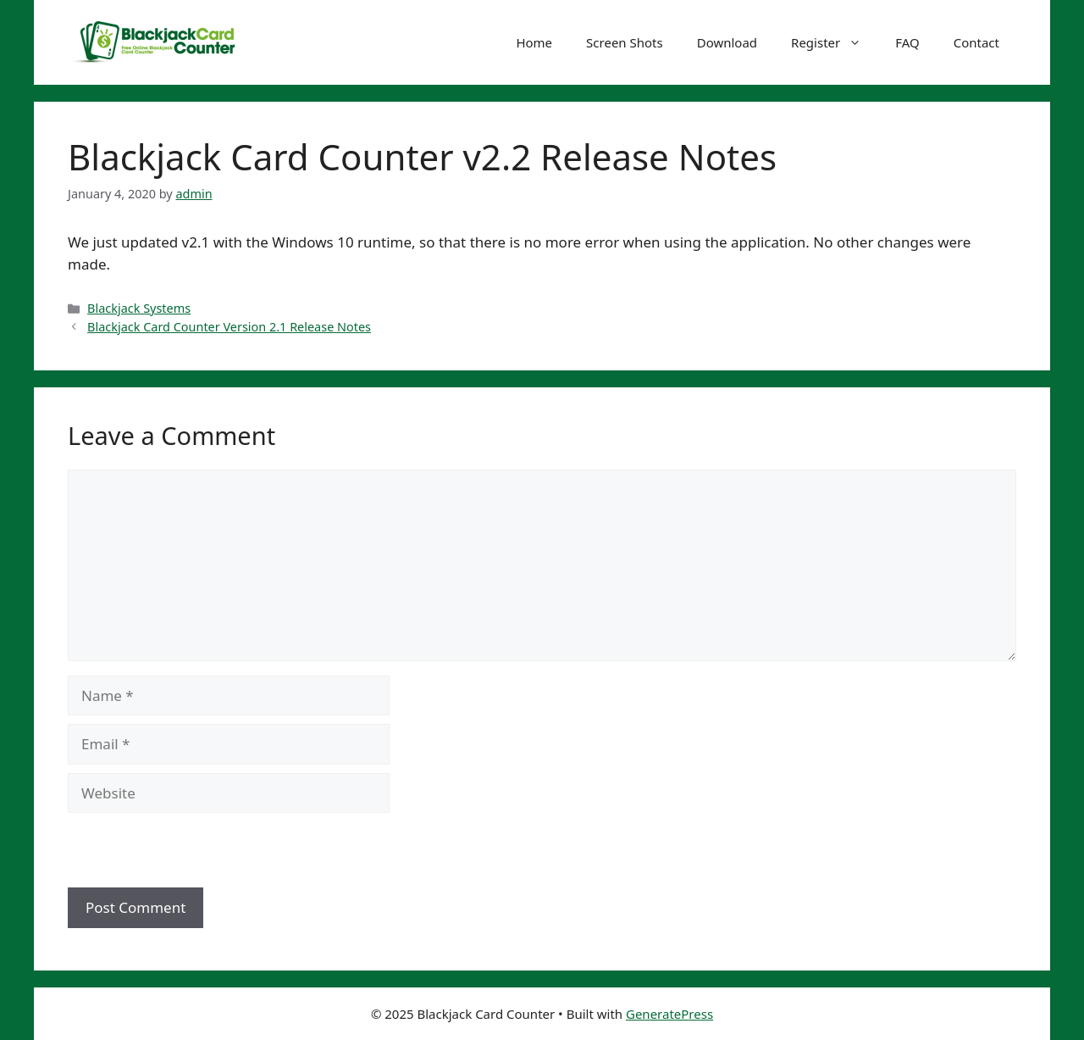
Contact (976, 42)
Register (834, 42)
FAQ (907, 42)
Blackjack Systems (139, 308)
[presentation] (184, 851)
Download (727, 42)
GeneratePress (669, 1013)
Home (534, 42)
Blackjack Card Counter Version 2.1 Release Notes (229, 327)
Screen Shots (624, 42)
